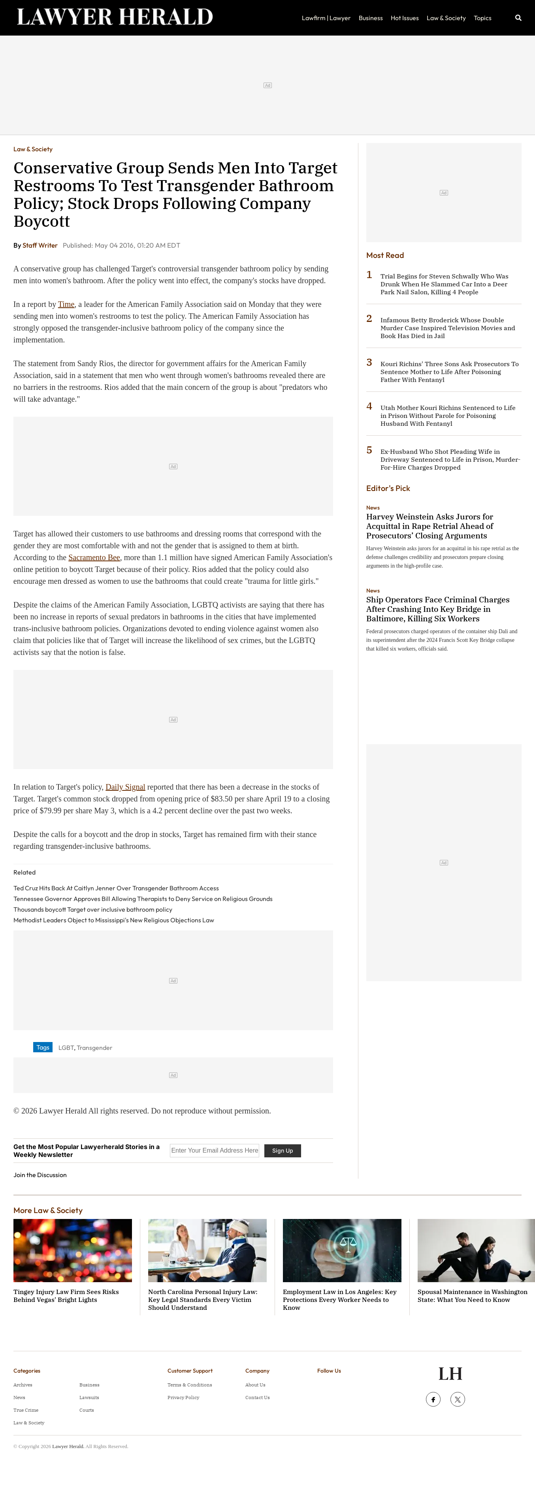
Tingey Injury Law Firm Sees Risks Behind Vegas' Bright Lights (66, 1296)
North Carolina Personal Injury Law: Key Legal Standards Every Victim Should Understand (203, 1299)
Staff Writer (41, 245)
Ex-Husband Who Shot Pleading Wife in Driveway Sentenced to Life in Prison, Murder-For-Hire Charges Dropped (450, 459)
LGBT (66, 1047)
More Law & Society (48, 1210)
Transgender (95, 1047)
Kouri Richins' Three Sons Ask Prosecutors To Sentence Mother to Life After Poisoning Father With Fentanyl (450, 372)
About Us (255, 1385)
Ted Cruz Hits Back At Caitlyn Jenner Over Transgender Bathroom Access (116, 888)
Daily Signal (125, 786)
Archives (22, 1385)
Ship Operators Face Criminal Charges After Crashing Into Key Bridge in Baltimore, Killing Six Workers (438, 609)
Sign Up (282, 1150)
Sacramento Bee (94, 557)
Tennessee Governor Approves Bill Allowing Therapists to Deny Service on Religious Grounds (143, 899)
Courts (86, 1410)
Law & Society (446, 18)
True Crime (25, 1410)
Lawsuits (89, 1397)
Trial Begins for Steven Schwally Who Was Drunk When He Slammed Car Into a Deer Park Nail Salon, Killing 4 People (445, 284)
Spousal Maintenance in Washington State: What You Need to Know (472, 1296)
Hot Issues (405, 18)
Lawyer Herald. (68, 1446)
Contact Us (257, 1397)
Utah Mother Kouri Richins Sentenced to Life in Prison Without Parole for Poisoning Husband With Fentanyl (448, 415)
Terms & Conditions (190, 1385)
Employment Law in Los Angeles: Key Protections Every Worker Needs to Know (340, 1299)
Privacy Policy (183, 1397)
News (373, 507)
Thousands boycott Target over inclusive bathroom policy (92, 909)
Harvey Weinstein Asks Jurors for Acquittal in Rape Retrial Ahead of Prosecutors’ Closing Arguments (429, 526)
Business (371, 18)
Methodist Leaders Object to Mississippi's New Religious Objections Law (113, 920)
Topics (483, 18)
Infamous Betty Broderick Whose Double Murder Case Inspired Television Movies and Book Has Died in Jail (448, 328)
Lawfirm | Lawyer (326, 18)
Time (66, 304)
